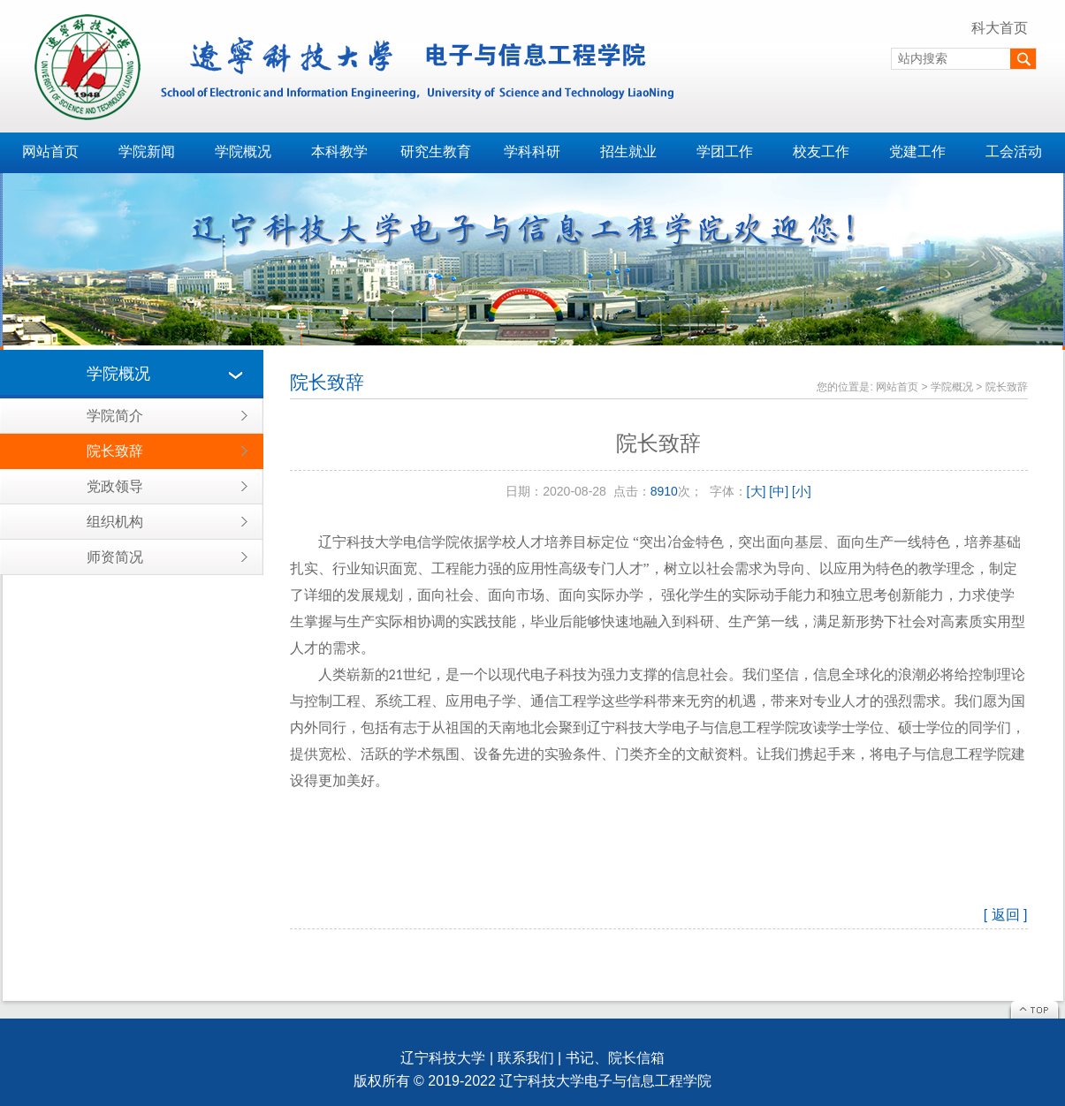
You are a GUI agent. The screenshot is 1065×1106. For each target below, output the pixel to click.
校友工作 (821, 151)
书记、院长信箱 (615, 1057)
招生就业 (628, 151)
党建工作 (917, 151)
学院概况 (243, 151)
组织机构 (115, 521)
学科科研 (532, 151)
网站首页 (50, 151)
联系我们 (526, 1057)
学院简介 (115, 415)
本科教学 (339, 151)
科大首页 (999, 27)
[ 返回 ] (1006, 914)
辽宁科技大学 (442, 1057)
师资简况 (115, 556)
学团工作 (724, 151)
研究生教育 (435, 151)
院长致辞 (115, 450)
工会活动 (1013, 151)
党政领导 (115, 486)
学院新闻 (146, 151)
